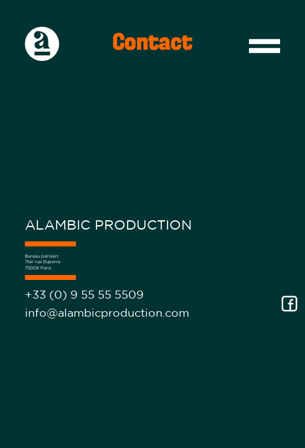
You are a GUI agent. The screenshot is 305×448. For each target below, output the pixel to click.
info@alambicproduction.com (107, 312)
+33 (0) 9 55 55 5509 (84, 294)
